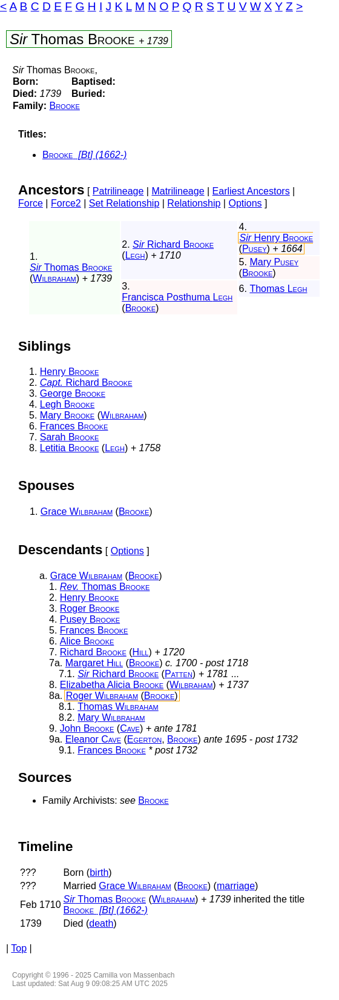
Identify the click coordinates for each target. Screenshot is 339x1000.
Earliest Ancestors (251, 191)
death (101, 923)
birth (99, 872)
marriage (236, 886)
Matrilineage (177, 191)
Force (30, 203)
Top (19, 948)
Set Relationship (124, 203)
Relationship (193, 203)
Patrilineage (118, 191)
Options (245, 203)
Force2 (66, 203)
